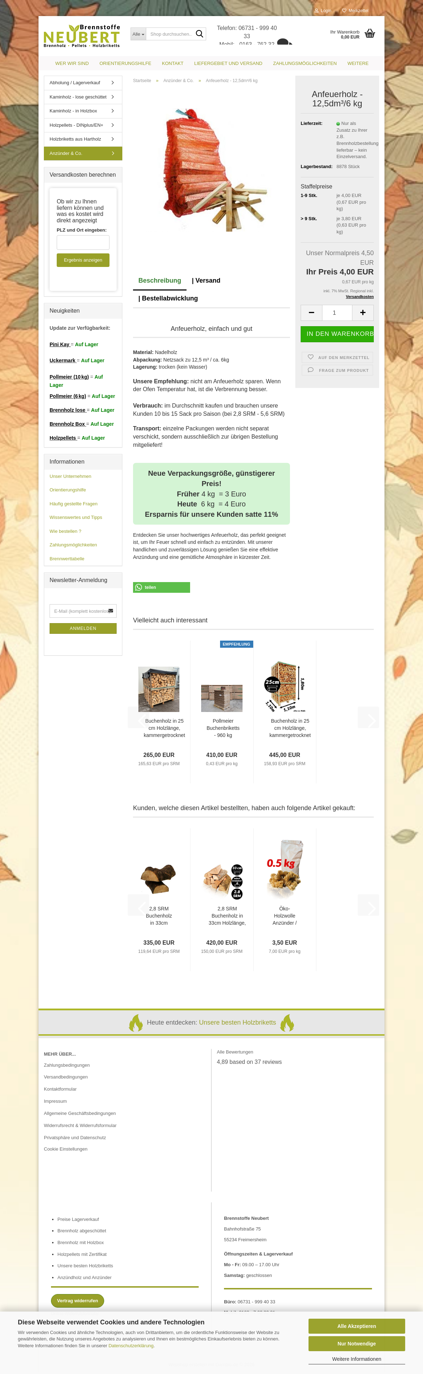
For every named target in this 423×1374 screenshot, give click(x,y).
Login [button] (323, 10)
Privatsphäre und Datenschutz (75, 1137)
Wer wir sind (72, 63)
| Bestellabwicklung (168, 298)
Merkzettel (355, 10)
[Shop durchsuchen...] (138, 33)
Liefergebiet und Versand (228, 63)
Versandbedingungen (66, 1077)
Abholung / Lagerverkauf (75, 82)
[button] (311, 313)
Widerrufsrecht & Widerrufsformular (80, 1125)
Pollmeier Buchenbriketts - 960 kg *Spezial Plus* (223, 728)
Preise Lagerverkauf (78, 1219)
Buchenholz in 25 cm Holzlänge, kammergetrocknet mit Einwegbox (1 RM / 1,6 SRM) (164, 728)
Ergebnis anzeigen (83, 260)
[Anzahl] (337, 313)
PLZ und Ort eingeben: (82, 230)
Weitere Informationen (356, 1359)
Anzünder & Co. (66, 153)
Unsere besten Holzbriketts (237, 1022)
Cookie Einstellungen (65, 1149)
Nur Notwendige (357, 1344)
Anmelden (83, 628)
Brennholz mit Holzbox (80, 1242)
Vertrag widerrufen (77, 1300)
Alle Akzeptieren (356, 1326)
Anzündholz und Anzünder (84, 1277)
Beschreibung (159, 280)
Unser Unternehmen (70, 476)
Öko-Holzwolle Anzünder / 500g (284, 916)
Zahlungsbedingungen (67, 1065)
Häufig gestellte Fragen (73, 503)
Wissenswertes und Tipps (76, 517)
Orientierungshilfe (125, 63)
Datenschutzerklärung (130, 1345)
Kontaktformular (60, 1089)
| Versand (206, 280)
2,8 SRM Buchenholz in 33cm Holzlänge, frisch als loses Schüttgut (159, 916)
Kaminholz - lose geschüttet (78, 97)
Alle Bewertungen (235, 1052)
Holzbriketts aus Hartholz (75, 139)
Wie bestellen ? (65, 531)
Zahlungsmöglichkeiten (305, 63)
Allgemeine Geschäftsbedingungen (80, 1113)
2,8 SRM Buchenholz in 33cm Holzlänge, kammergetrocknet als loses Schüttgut (227, 916)
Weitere (357, 63)
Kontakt (172, 63)
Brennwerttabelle (67, 558)
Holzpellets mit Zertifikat (82, 1254)
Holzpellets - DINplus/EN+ (76, 125)
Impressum (55, 1101)
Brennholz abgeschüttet (81, 1230)
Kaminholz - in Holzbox (73, 110)
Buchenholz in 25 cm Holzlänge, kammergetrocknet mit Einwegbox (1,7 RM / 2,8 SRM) (290, 728)
